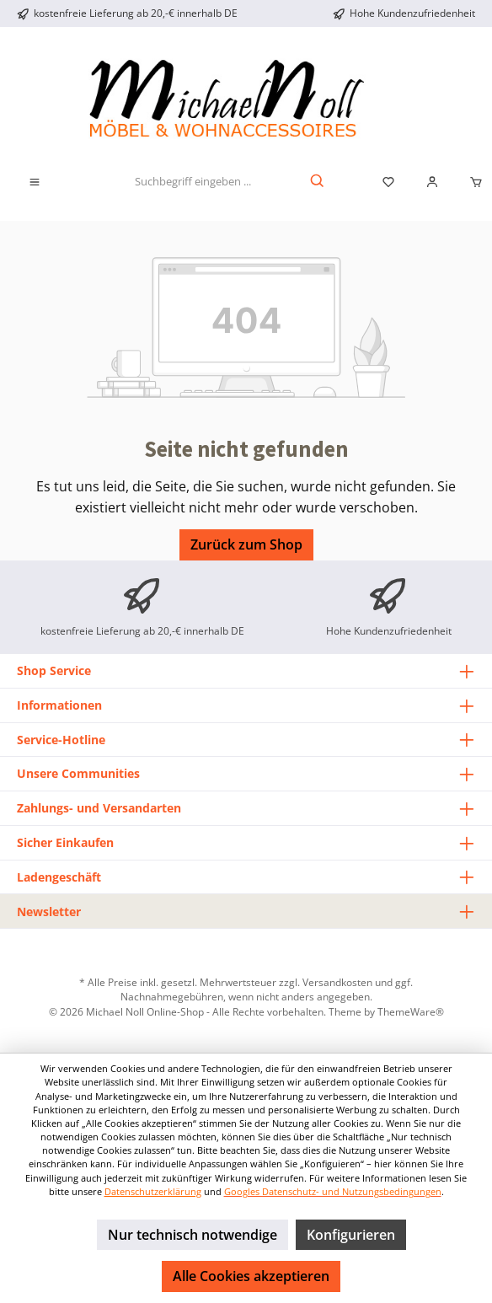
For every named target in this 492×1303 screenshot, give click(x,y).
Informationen (59, 705)
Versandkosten (337, 982)
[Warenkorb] (471, 182)
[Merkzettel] (388, 182)
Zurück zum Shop (246, 544)
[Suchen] (318, 182)
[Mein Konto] (432, 182)
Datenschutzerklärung (152, 1191)
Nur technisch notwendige (192, 1234)
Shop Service (54, 670)
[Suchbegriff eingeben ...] (193, 182)
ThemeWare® (410, 1011)
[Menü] (34, 182)
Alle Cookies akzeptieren (251, 1276)
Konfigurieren (351, 1234)
